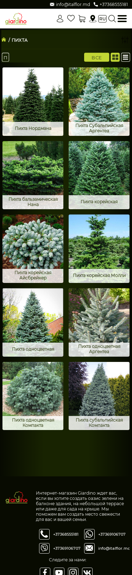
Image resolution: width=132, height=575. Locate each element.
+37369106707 (67, 548)
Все (97, 57)
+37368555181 (65, 534)
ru (102, 18)
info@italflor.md (114, 548)
